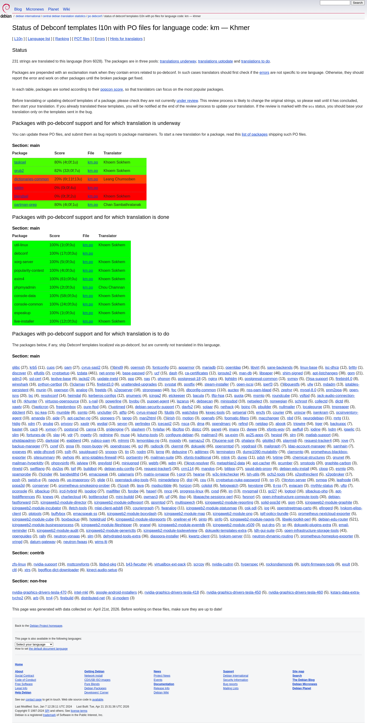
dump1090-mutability (260, 452)
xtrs (27, 570)
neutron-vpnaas (67, 536)
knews (48, 497)
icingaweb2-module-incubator (36, 508)
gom (291, 502)
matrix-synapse (156, 474)
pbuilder (264, 407)
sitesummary (44, 457)
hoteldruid (97, 519)
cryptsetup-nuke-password (238, 480)
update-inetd (107, 379)
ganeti (216, 429)
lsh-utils (253, 474)
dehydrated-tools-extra (122, 536)
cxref (54, 446)
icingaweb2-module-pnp (233, 514)
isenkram (320, 412)
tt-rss (277, 486)
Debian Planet (302, 688)
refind (243, 424)
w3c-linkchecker (225, 474)
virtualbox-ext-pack (170, 564)
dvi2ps (57, 469)
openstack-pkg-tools (131, 480)
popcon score (111, 89)
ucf (156, 373)
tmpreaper (340, 407)
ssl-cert (35, 379)
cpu (203, 480)
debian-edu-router (333, 519)
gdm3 (17, 379)
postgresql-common (261, 379)
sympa (321, 480)
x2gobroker (335, 474)
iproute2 (224, 373)
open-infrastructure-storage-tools (311, 531)
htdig (16, 424)
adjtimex (202, 452)
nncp (168, 491)
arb (35, 598)
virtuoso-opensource (62, 401)
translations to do (255, 61)
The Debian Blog (304, 680)
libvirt (255, 367)
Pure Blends (91, 684)
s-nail (93, 401)
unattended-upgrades (139, 384)
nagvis (53, 480)
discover (19, 373)
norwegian (278, 401)
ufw (310, 384)
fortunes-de (35, 435)
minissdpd (228, 401)
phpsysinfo (60, 463)
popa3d (18, 486)
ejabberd (73, 441)
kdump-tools (147, 435)
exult (346, 564)
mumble (63, 412)
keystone (255, 486)
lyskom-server (231, 536)
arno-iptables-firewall (99, 457)
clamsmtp (295, 452)
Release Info (161, 688)
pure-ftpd (91, 407)
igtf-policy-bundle (274, 514)
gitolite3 (268, 441)
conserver (40, 486)
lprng (160, 452)
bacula (198, 396)
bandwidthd (69, 474)
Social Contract (24, 675)
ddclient (18, 412)
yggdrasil (248, 446)
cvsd (215, 491)
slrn (293, 435)
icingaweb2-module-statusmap (211, 508)
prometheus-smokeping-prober (84, 486)
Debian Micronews (305, 684)
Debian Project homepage (46, 625)
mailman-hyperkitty (28, 463)
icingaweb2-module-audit (57, 531)
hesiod (276, 435)
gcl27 (272, 491)
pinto (203, 519)
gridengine (115, 429)
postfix (189, 384)
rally (42, 536)
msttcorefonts (78, 564)
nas (147, 379)
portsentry (134, 457)
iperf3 (267, 384)
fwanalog (168, 508)
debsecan (205, 401)
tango (127, 418)
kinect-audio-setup (102, 570)
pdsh (261, 457)
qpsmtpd (158, 502)
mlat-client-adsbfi (109, 508)
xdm (31, 424)
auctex (233, 390)
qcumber (285, 463)
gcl (140, 446)
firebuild (66, 598)
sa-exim (231, 435)
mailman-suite (162, 457)
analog (81, 390)
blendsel (21, 196)
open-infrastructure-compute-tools (290, 497)
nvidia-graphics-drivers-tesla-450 (234, 592)
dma (200, 424)
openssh (138, 367)
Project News (162, 675)
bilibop (229, 469)
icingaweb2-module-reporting (229, 502)
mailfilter (113, 491)
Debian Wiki (161, 692)
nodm (141, 452)
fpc (173, 390)
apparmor (187, 367)
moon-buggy (92, 446)
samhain (340, 446)
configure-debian (179, 435)
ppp (131, 379)
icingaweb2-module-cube (33, 519)
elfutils (39, 373)
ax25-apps (255, 435)
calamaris (126, 474)
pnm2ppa (334, 390)
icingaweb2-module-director (63, 502)
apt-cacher (261, 463)
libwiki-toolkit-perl (296, 519)
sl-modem (121, 598)
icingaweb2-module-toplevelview (170, 531)
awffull (297, 429)
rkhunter (30, 401)
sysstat (170, 384)
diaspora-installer (164, 536)
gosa (70, 446)
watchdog (190, 412)
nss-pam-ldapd (258, 390)
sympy (292, 379)
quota (238, 396)
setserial (239, 412)
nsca (185, 424)
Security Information (235, 680)
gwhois (68, 457)
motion (188, 418)
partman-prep (25, 205)
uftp (344, 486)
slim (15, 435)
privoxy (67, 424)
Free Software (24, 684)
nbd (290, 418)
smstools (307, 463)
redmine (106, 435)
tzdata (82, 373)
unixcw (299, 412)
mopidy (175, 441)
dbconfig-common (201, 390)
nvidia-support (45, 564)
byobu (134, 401)
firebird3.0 (105, 384)
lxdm (332, 429)
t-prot (181, 474)
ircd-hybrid (68, 491)
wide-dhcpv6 (44, 452)
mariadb (209, 367)
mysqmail (250, 491)
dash (173, 373)
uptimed (118, 407)
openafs (208, 418)
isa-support (318, 379)
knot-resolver (198, 463)
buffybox (58, 514)
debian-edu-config (119, 469)
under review (187, 101)
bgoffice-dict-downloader (58, 570)
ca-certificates (196, 373)
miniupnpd (130, 463)
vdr (70, 435)
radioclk (156, 446)
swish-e (34, 480)
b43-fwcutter (136, 564)
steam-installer (217, 384)
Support (228, 671)
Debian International (28, 16)
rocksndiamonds (279, 564)
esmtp (341, 469)
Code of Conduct (25, 680)
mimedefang (168, 480)
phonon (164, 379)
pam (68, 367)
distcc (196, 429)
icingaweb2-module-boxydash (132, 514)
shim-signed (293, 373)
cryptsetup (61, 373)
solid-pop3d (270, 502)
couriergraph (143, 508)
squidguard (88, 452)
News (157, 671)
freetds (100, 390)
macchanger (269, 418)
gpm (351, 373)
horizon (185, 486)
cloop (323, 469)
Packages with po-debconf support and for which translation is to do (90, 334)
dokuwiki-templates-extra (225, 531)
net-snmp (107, 373)
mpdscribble (161, 486)
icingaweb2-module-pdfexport (118, 502)
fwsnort (248, 497)
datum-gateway (42, 542)
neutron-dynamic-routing (272, 536)
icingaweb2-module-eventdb (181, 525)
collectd (321, 401)
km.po (93, 162)
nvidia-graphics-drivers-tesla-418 (172, 592)
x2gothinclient (306, 474)
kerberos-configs (102, 396)
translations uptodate (215, 61)
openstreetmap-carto (294, 508)
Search (297, 675)
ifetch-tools (78, 508)
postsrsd (71, 429)
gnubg (48, 424)
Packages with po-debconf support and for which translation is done (90, 217)
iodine (316, 429)
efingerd (326, 508)
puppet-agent (158, 401)
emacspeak (98, 474)
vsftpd (305, 396)
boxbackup (71, 519)
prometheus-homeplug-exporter (327, 536)
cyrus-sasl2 (90, 367)
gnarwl (144, 525)
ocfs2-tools (276, 474)
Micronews (35, 9)
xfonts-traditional (197, 457)
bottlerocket (98, 497)
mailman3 (209, 435)
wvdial (102, 424)
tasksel (20, 162)
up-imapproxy (78, 480)
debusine (179, 452)
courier (278, 412)
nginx (212, 379)
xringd (17, 542)
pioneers (107, 418)
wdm (172, 463)
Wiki (66, 9)
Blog (18, 9)
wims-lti (101, 542)
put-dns (268, 525)
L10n (18, 39)
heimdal (74, 396)
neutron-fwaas (75, 542)
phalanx (248, 441)
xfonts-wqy (276, 429)
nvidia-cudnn (222, 564)
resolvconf (49, 396)
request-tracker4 (318, 441)
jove (344, 441)
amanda (38, 418)
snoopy (111, 452)
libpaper (266, 373)
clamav (79, 384)
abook (280, 424)
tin (127, 452)
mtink (225, 457)
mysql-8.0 (308, 390)
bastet (17, 429)
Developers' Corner (96, 692)
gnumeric (133, 396)
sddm (18, 188)
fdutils (169, 412)
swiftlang (37, 469)
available (97, 699)
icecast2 (165, 424)
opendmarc (221, 424)
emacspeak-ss (85, 514)
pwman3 (151, 497)
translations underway (178, 61)
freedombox (66, 407)
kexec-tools (215, 412)
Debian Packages (95, 688)
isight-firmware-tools (317, 564)
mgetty (86, 435)
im (231, 491)
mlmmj (123, 441)
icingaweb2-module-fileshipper (106, 525)
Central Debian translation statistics (64, 16)
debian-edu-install (294, 469)
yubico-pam (100, 441)
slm (90, 536)
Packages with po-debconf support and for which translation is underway (96, 123)
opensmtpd (224, 446)
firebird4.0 (344, 379)
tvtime (278, 457)
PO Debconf (95, 16)
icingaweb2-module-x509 (233, 525)
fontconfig (160, 367)
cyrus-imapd (146, 412)
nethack (227, 407)
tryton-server (295, 480)
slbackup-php (316, 491)
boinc (245, 407)
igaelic (349, 429)
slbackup (42, 491)
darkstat (52, 441)
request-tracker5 (158, 469)
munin (41, 390)
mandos (208, 469)
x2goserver (123, 390)
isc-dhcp (332, 367)
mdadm (329, 384)
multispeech (185, 502)
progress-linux (191, 491)
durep (242, 457)
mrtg (337, 418)
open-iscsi (245, 384)
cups (51, 367)
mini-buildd (125, 497)
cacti (34, 429)
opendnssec (120, 446)
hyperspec (249, 564)
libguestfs (292, 384)
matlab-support (318, 435)
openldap (233, 367)
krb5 (33, 367)
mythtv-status (322, 486)
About (19, 671)
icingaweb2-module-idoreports (141, 519)
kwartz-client (199, 536)
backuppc (338, 424)
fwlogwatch (229, 486)
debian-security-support (154, 407)
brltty (353, 367)
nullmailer (287, 407)
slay (56, 435)
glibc (16, 367)
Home (19, 664)
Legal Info (21, 688)
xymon (50, 429)
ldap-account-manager (307, 446)
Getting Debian (94, 671)
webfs (153, 463)
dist (189, 480)
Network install (93, 675)
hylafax (159, 429)
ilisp (182, 497)
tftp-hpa (218, 396)
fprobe (133, 491)
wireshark (20, 384)
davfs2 (187, 407)
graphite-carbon (338, 463)
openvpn (61, 390)
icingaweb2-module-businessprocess (42, 525)
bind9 (118, 367)
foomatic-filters (236, 418)
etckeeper (177, 396)
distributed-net (93, 598)
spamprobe (21, 474)
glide (101, 480)
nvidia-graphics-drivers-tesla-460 (296, 592)
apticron (41, 407)
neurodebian (313, 418)
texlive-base (61, 379)
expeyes (19, 452)
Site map (298, 671)
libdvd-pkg (107, 564)
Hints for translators (126, 39)
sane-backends (280, 367)
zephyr (286, 390)
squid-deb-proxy (258, 469)
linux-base (308, 367)
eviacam (296, 486)
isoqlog (90, 491)
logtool (290, 491)
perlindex (142, 424)
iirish (171, 418)
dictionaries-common (31, 179)
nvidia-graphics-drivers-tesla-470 (39, 592)
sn (284, 525)
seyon (122, 424)
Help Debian (23, 692)
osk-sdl (251, 508)
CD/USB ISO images (97, 680)
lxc (31, 396)
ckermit (177, 446)
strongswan (152, 390)
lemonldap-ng (148, 441)
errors (264, 73)
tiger (319, 424)
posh (16, 480)
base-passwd (133, 373)
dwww (252, 429)
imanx (234, 429)
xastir (85, 424)
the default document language (48, 648)
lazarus (183, 401)
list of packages (255, 134)
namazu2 (196, 441)
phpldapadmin (24, 441)
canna (91, 429)
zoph (125, 486)
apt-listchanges (325, 373)
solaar (208, 407)
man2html (147, 418)
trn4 (49, 598)
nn (272, 480)
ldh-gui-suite (264, 531)
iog (266, 508)
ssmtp (82, 412)
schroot (301, 401)
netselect (254, 401)
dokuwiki (198, 446)
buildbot (90, 469)
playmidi (290, 441)
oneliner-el (182, 519)
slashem (138, 429)
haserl (151, 491)
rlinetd (17, 469)
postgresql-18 (189, 379)
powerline (113, 401)
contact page (34, 699)
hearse (199, 474)
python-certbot (50, 384)
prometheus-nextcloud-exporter (324, 514)
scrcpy (199, 564)
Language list (39, 39)
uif (167, 497)
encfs (260, 412)
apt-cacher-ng (79, 418)
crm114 (187, 469)
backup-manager (26, 446)
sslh (68, 452)
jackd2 (84, 379)
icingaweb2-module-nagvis (252, 519)
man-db (245, 373)
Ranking (62, 39)
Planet (53, 9)
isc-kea (41, 412)
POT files (82, 39)
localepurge (312, 407)
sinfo (218, 519)
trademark (49, 715)
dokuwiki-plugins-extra (312, 525)
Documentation (164, 684)
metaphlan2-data (231, 463)
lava (140, 486)
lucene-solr (225, 441)
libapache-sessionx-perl (213, 497)
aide (56, 418)
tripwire (299, 424)
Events (158, 680)
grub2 (19, 171)
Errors (100, 39)
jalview (82, 463)
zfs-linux (19, 564)
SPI (47, 710)
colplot (206, 486)
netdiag (262, 424)
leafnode (344, 480)
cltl (14, 570)
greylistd (105, 463)
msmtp (258, 396)
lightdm (231, 379)
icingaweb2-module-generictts (111, 531)
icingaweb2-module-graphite (328, 502)
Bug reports (230, 684)
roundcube (281, 396)
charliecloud (71, 497)
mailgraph (272, 446)
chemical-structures (309, 457)
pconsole (19, 491)
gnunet (338, 457)
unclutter (104, 412)
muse (125, 435)
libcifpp (178, 429)
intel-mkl (81, 592)
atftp (123, 412)
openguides (22, 536)
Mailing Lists (231, 688)
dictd (339, 401)
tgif (73, 469)
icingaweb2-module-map (184, 514)
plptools (35, 514)
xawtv (17, 407)
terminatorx (225, 452)
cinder (47, 474)
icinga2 (155, 396)
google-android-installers (116, 592)
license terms (79, 710)
